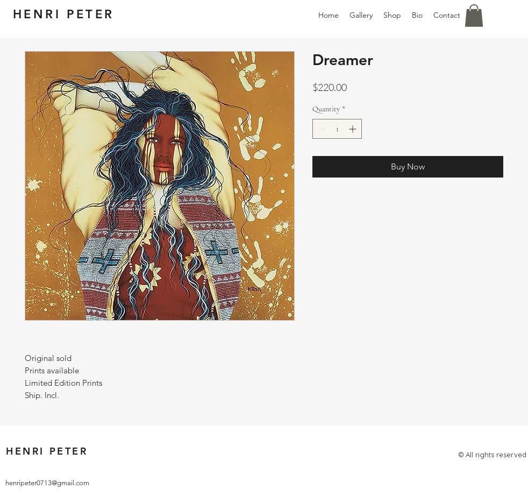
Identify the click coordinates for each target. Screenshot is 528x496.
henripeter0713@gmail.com (47, 483)
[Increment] (353, 128)
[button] (474, 15)
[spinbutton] (337, 128)
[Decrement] (320, 128)
